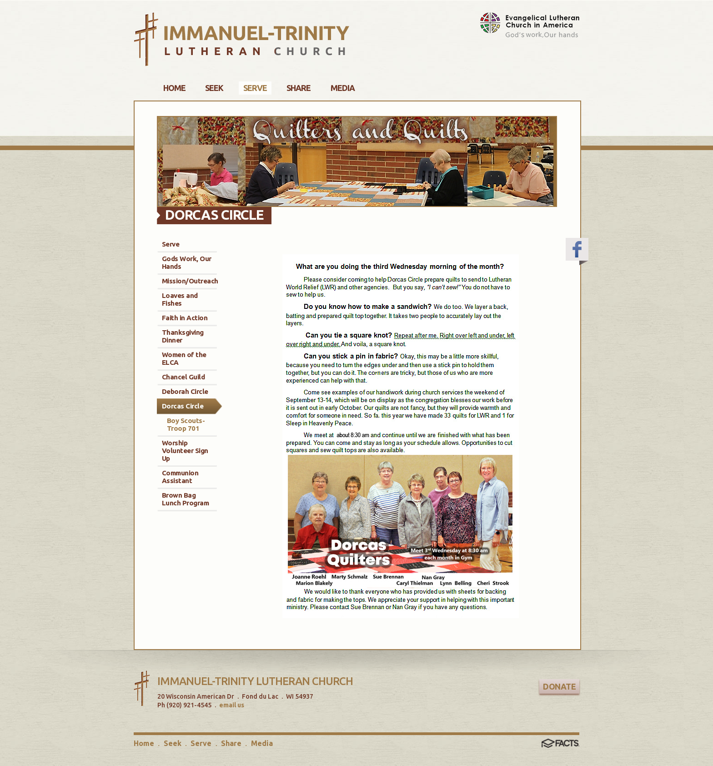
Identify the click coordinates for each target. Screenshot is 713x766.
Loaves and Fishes (180, 299)
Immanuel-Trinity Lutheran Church (255, 681)
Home (144, 743)
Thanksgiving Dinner (183, 336)
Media (262, 743)
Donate (559, 686)
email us (231, 705)
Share (231, 743)
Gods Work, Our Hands (186, 262)
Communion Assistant (180, 476)
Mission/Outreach (190, 281)
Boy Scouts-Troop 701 (186, 424)
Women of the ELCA (184, 358)
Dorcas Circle (183, 406)
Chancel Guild (183, 377)
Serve (171, 244)
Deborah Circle (185, 391)
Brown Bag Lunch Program (185, 499)
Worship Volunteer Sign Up (185, 450)
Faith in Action (185, 318)
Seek (172, 743)
